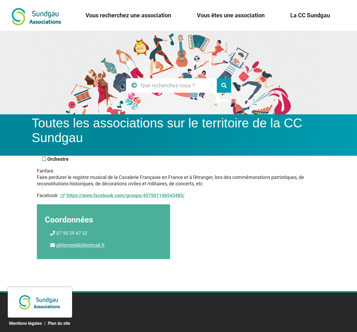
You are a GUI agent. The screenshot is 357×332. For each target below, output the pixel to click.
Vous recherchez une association (128, 15)
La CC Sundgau (310, 15)
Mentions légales (25, 323)
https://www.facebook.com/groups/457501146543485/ (125, 195)
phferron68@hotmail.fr (80, 245)
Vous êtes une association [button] (231, 15)
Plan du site (59, 323)
